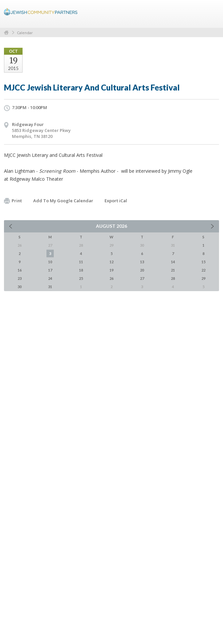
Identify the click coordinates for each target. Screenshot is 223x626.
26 (111, 278)
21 (173, 270)
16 (20, 270)
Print (13, 201)
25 (81, 278)
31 (50, 286)
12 (111, 262)
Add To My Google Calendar (63, 201)
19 (111, 270)
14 (173, 262)
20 (142, 270)
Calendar (25, 32)
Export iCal (116, 201)
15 (203, 262)
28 (173, 278)
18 (81, 270)
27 (142, 278)
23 (20, 278)
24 (50, 278)
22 (203, 270)
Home (6, 33)
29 (203, 278)
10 (50, 262)
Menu (211, 14)
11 (81, 262)
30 (20, 286)
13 (142, 262)
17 (50, 270)
